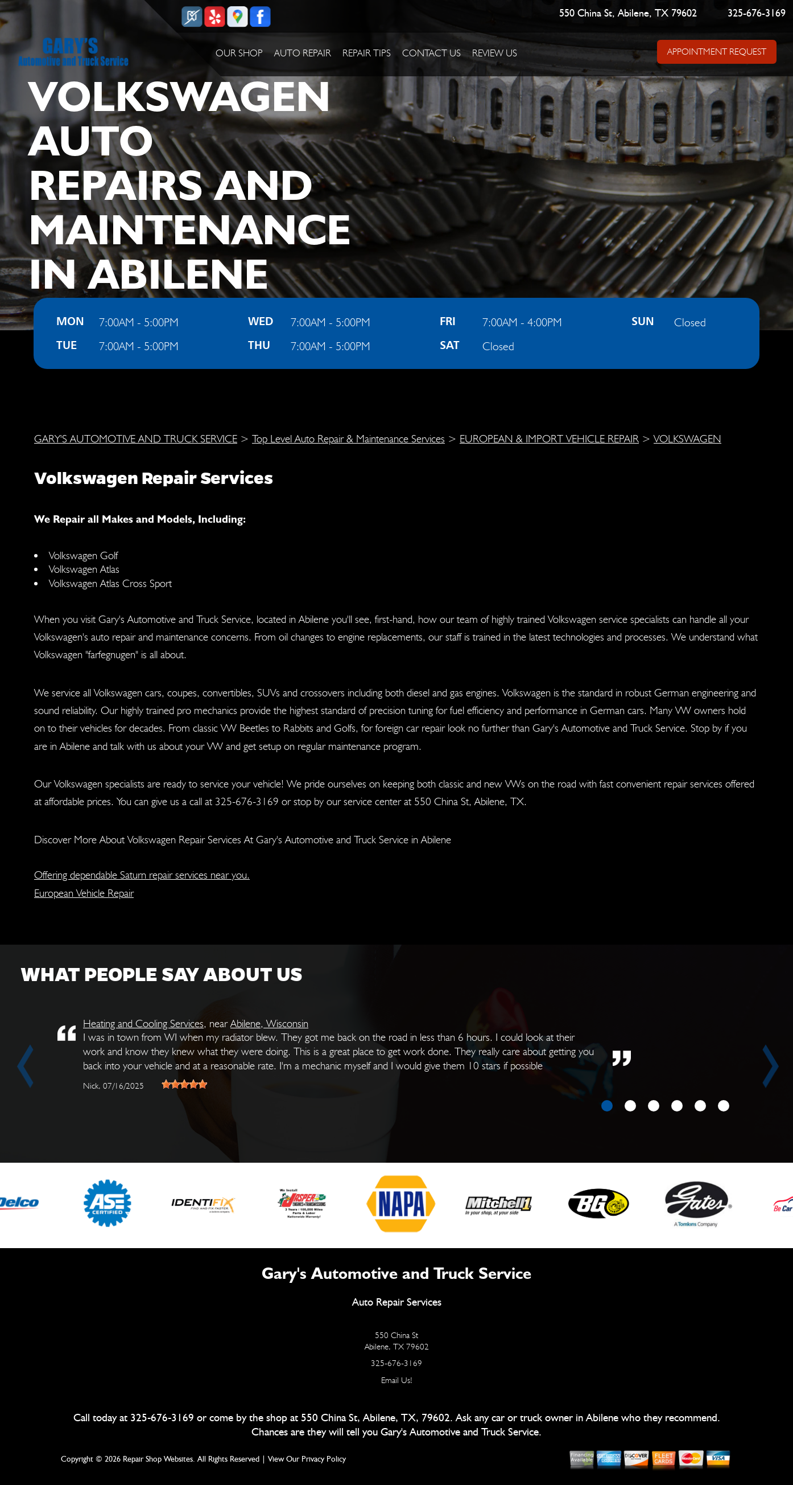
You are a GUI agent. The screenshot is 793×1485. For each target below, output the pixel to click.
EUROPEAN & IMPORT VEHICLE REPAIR (549, 438)
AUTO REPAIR (302, 53)
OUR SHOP (239, 53)
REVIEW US (494, 53)
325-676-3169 (757, 14)
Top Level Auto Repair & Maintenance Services (348, 438)
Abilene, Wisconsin (269, 1023)
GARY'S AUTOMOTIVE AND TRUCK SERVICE (135, 438)
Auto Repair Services (396, 1302)
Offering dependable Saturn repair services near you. (142, 874)
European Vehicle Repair (84, 893)
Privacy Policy (323, 1459)
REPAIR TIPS (366, 53)
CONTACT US (431, 53)
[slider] (184, 1084)
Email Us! (396, 1380)
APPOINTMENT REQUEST (716, 51)
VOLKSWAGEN (687, 438)
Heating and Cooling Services (143, 1023)
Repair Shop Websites (158, 1459)
